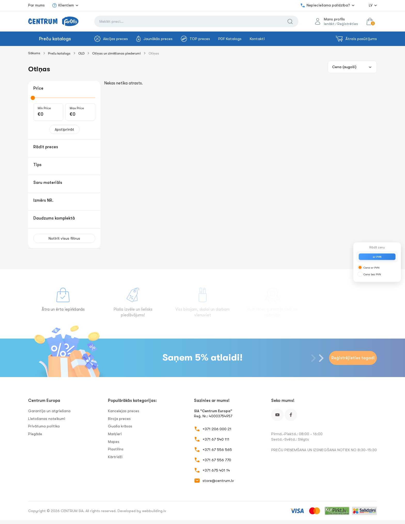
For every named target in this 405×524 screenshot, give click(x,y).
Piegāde (35, 434)
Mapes (113, 442)
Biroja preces (119, 419)
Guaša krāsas (120, 426)
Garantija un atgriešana (49, 411)
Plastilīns (115, 449)
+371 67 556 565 (217, 449)
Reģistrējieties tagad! (353, 358)
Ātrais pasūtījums (356, 39)
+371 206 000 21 (216, 429)
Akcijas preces (111, 39)
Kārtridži (115, 457)
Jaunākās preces (154, 39)
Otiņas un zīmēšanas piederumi (116, 53)
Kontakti (257, 38)
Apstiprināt (64, 129)
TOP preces (195, 39)
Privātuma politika (44, 426)
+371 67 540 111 (215, 439)
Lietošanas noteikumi (46, 419)
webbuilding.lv (154, 511)
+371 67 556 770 (216, 460)
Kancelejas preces (123, 411)
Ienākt (329, 24)
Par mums (36, 5)
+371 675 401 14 (216, 470)
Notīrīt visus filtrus (64, 238)
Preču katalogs (55, 38)
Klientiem (63, 5)
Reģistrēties (347, 24)
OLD (81, 53)
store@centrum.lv (218, 480)
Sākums (34, 53)
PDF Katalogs (230, 38)
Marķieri (115, 434)
